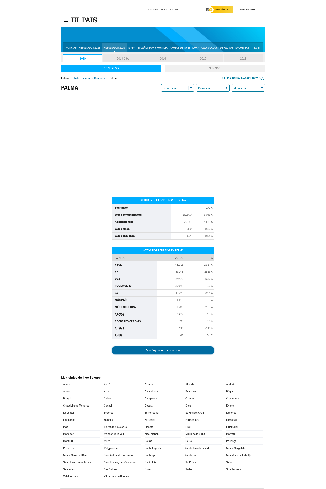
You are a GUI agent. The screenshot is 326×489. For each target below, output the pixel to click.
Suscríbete (222, 9)
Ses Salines (110, 470)
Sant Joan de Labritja (238, 455)
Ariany (67, 392)
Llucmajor (232, 427)
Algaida (189, 385)
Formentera (192, 420)
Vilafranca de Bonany (116, 477)
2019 (82, 59)
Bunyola (68, 399)
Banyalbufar (152, 392)
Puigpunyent (111, 448)
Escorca (109, 413)
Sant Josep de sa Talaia (77, 462)
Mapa (131, 48)
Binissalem (191, 392)
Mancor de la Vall (114, 434)
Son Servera (233, 470)
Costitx (149, 406)
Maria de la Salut (195, 434)
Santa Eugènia (153, 448)
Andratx (230, 385)
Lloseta (149, 427)
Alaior (66, 385)
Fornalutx (231, 420)
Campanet (151, 399)
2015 (203, 59)
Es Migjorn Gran (194, 413)
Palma (148, 441)
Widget (256, 48)
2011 (243, 59)
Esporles (231, 413)
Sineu (148, 470)
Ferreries (150, 420)
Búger (229, 392)
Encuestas (242, 48)
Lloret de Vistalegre (115, 427)
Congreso (111, 69)
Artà (106, 392)
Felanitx (108, 420)
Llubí (188, 427)
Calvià (107, 399)
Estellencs (69, 420)
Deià (188, 406)
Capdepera (232, 399)
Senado (214, 69)
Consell (108, 406)
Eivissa (230, 406)
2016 (163, 59)
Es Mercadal (152, 413)
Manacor (68, 434)
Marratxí (231, 434)
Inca (65, 427)
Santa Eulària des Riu (197, 448)
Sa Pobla (190, 462)
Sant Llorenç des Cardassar (120, 462)
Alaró (107, 385)
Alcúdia (149, 385)
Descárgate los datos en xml (163, 351)
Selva (229, 462)
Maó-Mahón (152, 434)
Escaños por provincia (153, 48)
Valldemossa (70, 477)
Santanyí (150, 455)
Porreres (68, 448)
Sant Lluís (150, 462)
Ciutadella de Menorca (76, 406)
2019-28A (123, 59)
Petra (188, 441)
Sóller (188, 470)
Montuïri (68, 441)
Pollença (231, 441)
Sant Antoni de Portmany (118, 455)
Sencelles (69, 470)
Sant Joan (191, 455)
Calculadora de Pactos (217, 48)
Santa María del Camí (75, 455)
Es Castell (68, 413)
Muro (107, 441)
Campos (190, 399)
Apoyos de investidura (184, 48)
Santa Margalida (235, 448)
